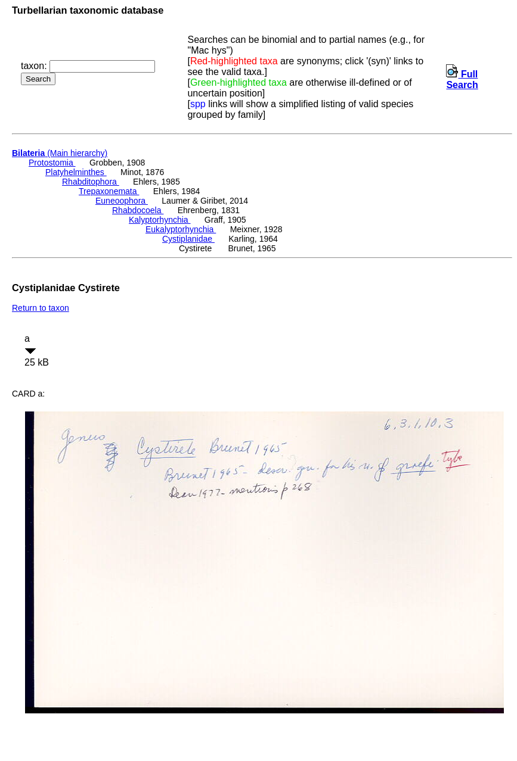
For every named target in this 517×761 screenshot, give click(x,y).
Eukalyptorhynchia (180, 229)
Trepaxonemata (109, 191)
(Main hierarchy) (59, 153)
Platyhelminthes (76, 172)
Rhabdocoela (137, 210)
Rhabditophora (90, 181)
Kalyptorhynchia (160, 219)
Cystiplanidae (188, 239)
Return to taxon (40, 308)
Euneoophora (121, 200)
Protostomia (52, 162)
